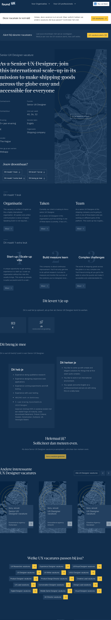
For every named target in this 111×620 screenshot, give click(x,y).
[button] (41, 4)
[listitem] (55, 504)
